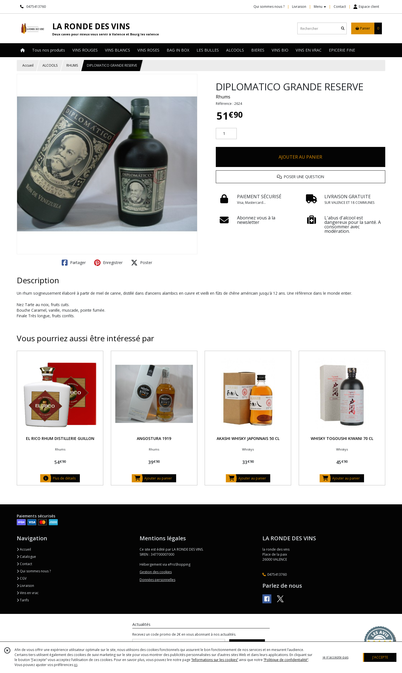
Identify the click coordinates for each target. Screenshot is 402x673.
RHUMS (72, 65)
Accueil (28, 65)
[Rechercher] (342, 28)
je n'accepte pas (335, 657)
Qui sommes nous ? (34, 571)
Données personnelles (157, 579)
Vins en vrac (28, 592)
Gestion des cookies (156, 572)
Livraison (25, 585)
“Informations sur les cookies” (214, 659)
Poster (141, 262)
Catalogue (26, 556)
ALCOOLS (50, 65)
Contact (340, 6)
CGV (22, 578)
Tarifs (23, 600)
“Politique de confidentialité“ (286, 659)
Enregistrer (108, 262)
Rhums (223, 97)
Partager (74, 262)
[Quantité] (226, 133)
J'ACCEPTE (380, 657)
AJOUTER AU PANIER (300, 157)
